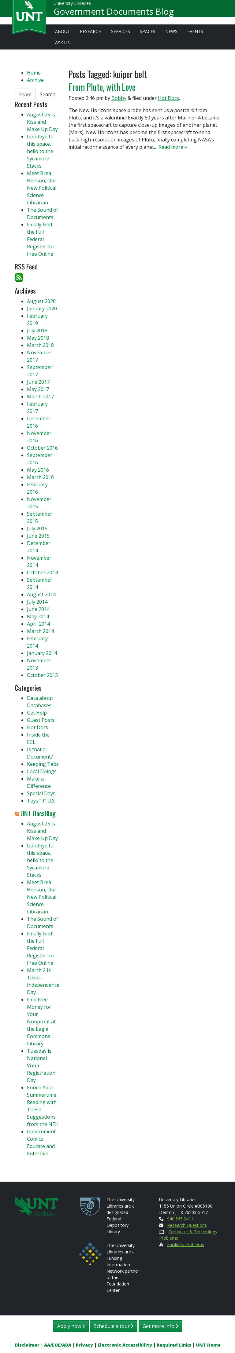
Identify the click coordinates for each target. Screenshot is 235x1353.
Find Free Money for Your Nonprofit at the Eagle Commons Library (41, 1021)
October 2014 (42, 572)
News (171, 31)
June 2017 (38, 381)
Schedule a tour (113, 1326)
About (62, 31)
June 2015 (38, 535)
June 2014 (38, 609)
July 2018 (37, 330)
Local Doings (42, 771)
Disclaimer (27, 1345)
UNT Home (208, 1345)
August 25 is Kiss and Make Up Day (42, 122)
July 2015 (37, 528)
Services (120, 31)
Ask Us (62, 43)
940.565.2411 (180, 1219)
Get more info (160, 1326)
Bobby (118, 98)
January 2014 (42, 653)
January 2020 (42, 308)
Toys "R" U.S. (41, 800)
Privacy (84, 1345)
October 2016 (42, 447)
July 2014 (37, 601)
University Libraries (72, 6)
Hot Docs (168, 98)
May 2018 (38, 338)
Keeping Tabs (43, 764)
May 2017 (38, 389)
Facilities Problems (185, 1244)
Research (90, 31)
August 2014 (41, 594)
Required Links (174, 1345)
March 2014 (40, 631)
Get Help (37, 712)
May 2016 (38, 469)
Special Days (41, 793)
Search (47, 94)
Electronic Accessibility (125, 1345)
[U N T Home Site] (37, 1206)
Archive (35, 80)
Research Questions (187, 1225)
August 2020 (41, 301)
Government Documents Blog (114, 14)
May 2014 (38, 616)
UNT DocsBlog (38, 813)
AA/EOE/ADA (57, 1345)
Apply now (71, 1326)
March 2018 (40, 345)
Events (195, 31)
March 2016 (40, 477)
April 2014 (38, 623)
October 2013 (42, 675)
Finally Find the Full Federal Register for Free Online (40, 239)
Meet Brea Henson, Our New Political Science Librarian (41, 188)
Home (34, 72)
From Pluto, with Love (102, 86)
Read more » (173, 147)
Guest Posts (40, 720)
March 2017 (40, 396)
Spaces (147, 31)
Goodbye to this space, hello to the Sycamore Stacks (40, 151)
